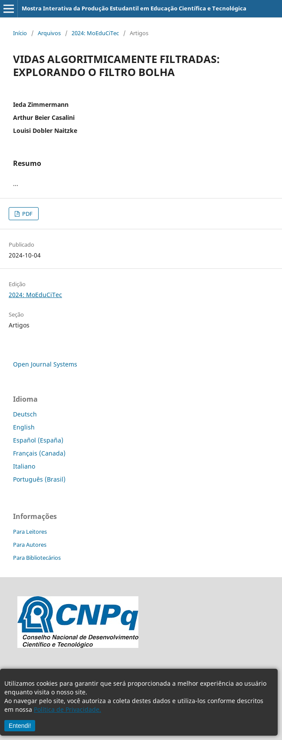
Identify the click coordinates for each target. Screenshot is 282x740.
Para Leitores (30, 531)
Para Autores (29, 544)
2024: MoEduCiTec (95, 33)
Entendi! (20, 725)
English (24, 427)
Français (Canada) (39, 453)
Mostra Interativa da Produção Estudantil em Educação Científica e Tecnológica (134, 8)
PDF (27, 214)
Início (20, 33)
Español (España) (38, 440)
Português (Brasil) (39, 479)
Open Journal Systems (45, 364)
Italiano (24, 466)
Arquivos (49, 33)
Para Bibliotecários (37, 558)
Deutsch (25, 414)
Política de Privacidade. (67, 709)
